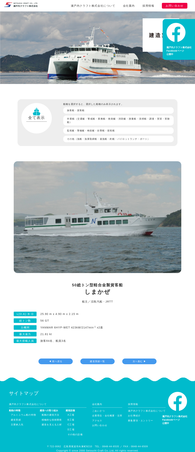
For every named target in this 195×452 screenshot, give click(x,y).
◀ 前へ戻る (55, 355)
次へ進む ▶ (139, 355)
